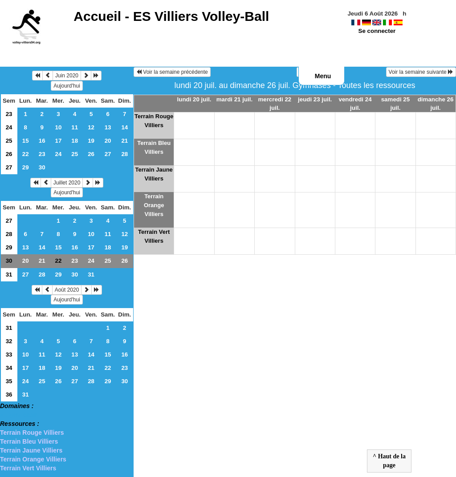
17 (58, 140)
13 (108, 127)
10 (58, 127)
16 (42, 140)
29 (25, 167)
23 (9, 114)
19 (91, 140)
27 (108, 154)
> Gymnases (18, 414)
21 (124, 140)
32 (9, 341)
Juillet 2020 (67, 183)
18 (74, 140)
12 (91, 127)
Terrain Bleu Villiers (29, 441)
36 (9, 394)
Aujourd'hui (66, 86)
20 (108, 140)
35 (9, 381)
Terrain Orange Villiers (33, 459)
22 (25, 154)
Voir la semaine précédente (172, 72)
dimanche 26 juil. (436, 103)
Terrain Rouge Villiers (32, 432)
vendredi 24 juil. (355, 103)
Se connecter (377, 31)
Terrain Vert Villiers (28, 468)
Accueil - (171, 16)
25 (9, 140)
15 (25, 140)
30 (42, 167)
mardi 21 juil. (234, 99)
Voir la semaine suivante (421, 72)
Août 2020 (67, 290)
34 (9, 368)
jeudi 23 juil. (315, 99)
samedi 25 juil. (395, 103)
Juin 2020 (66, 75)
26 (9, 154)
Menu (323, 76)
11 (74, 127)
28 (124, 154)
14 (124, 127)
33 (9, 354)
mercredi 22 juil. (274, 103)
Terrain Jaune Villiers (31, 450)
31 (9, 274)
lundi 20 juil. (194, 99)
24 (9, 127)
